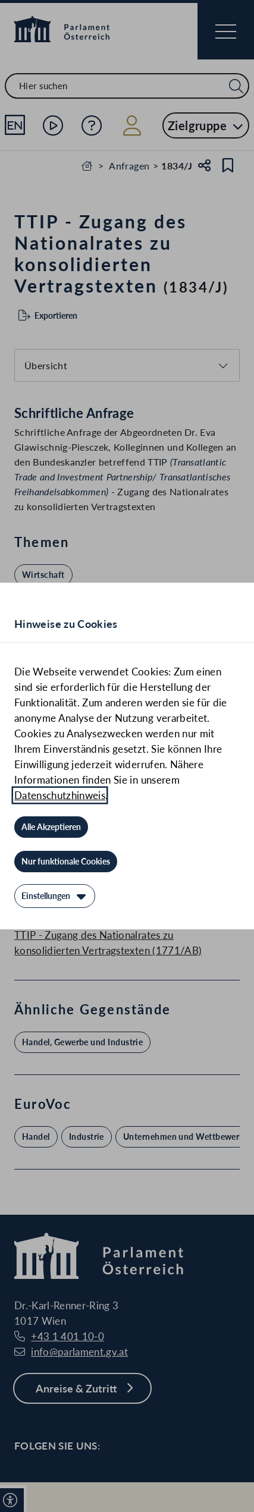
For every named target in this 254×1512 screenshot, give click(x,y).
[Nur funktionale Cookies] (65, 861)
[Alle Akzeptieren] (51, 827)
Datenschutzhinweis (59, 795)
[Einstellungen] (54, 896)
